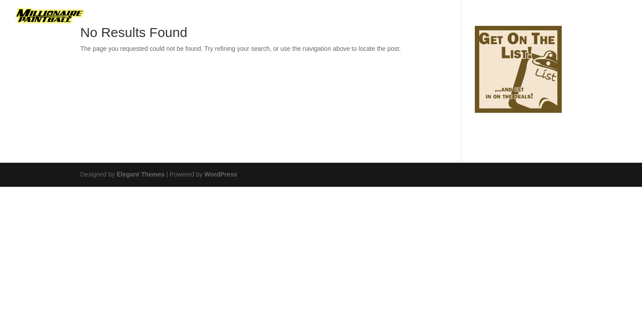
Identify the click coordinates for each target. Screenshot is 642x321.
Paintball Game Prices (404, 16)
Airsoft (470, 16)
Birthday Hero (191, 16)
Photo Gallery (520, 16)
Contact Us (579, 16)
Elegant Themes (141, 174)
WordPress (220, 174)
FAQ (620, 16)
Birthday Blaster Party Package (290, 16)
